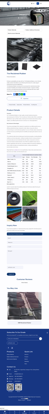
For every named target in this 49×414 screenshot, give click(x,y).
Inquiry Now (19, 104)
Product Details (12, 104)
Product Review (26, 104)
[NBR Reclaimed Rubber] (25, 284)
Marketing (27, 339)
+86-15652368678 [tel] (18, 354)
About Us (26, 332)
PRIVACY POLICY (21, 378)
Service (26, 337)
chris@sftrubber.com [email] (18, 351)
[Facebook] (8, 325)
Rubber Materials (12, 30)
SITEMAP (29, 378)
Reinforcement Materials (14, 33)
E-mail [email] (4, 412)
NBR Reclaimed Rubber (24, 300)
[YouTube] (12, 325)
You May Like (34, 104)
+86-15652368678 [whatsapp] (18, 356)
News (26, 341)
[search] (38, 3)
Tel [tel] (14, 412)
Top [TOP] (44, 412)
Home (22, 18)
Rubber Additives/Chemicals (33, 30)
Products (28, 18)
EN (33, 3)
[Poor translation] (5, 391)
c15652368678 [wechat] (17, 359)
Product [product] (34, 412)
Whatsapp (24, 412)
